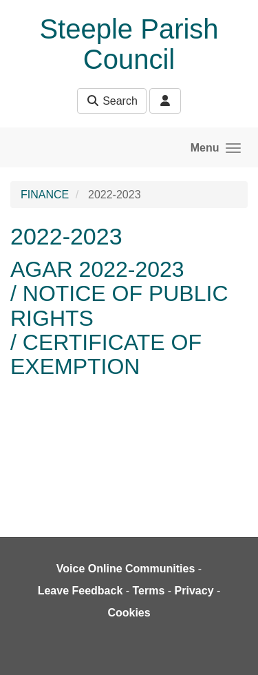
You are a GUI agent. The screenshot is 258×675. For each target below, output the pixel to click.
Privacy (194, 590)
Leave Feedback (80, 590)
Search (112, 101)
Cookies (128, 613)
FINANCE (45, 194)
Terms (149, 590)
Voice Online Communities (125, 568)
